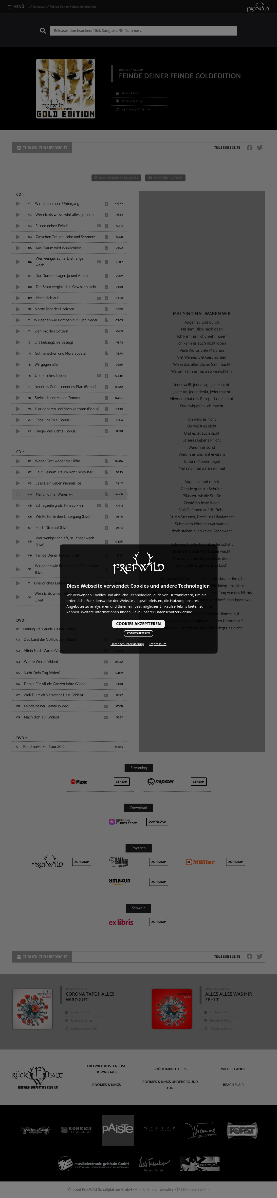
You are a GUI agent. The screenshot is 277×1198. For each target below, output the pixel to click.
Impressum (157, 644)
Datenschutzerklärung (127, 644)
